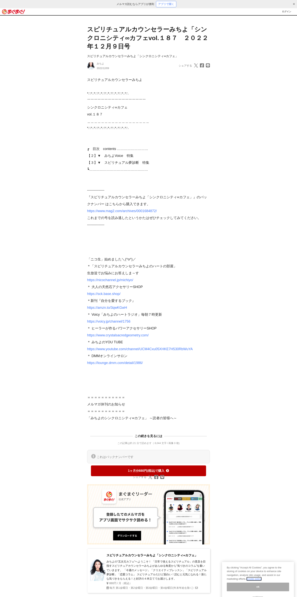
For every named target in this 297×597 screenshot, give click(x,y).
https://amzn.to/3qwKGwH (107, 308)
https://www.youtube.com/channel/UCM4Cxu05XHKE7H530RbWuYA (140, 349)
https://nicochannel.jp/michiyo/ (110, 280)
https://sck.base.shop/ (103, 294)
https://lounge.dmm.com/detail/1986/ (115, 363)
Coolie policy (254, 581)
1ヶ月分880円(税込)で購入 (148, 470)
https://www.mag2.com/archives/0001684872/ (122, 211)
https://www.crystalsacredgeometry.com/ (118, 335)
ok (258, 589)
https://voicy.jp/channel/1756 (108, 321)
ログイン (286, 11)
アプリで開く (166, 4)
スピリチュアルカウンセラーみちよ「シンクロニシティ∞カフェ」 (132, 56)
